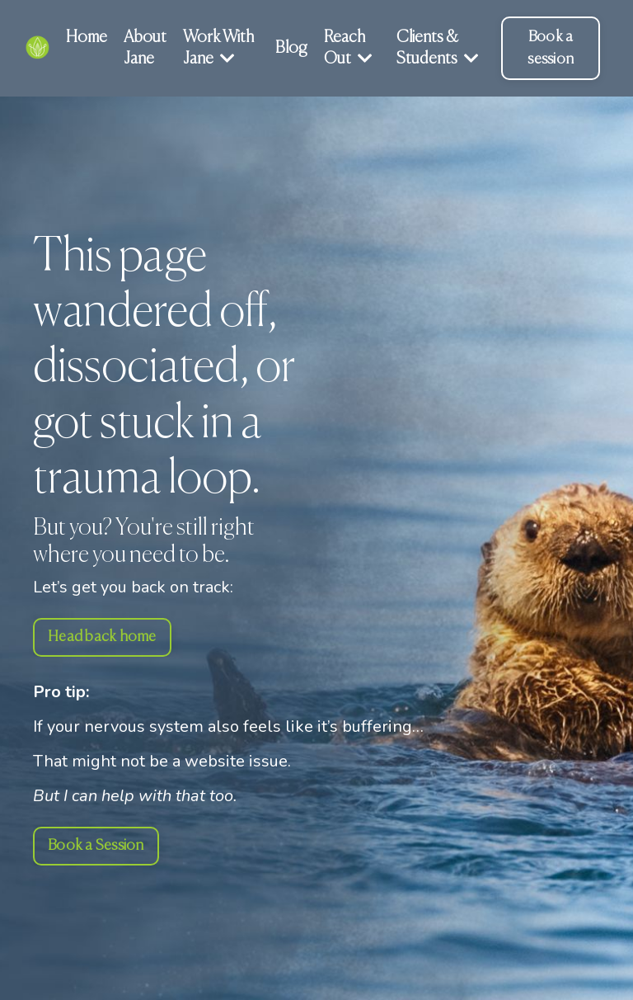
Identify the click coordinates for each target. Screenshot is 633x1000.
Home (86, 37)
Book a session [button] (551, 48)
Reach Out (348, 48)
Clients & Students (437, 48)
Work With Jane (218, 48)
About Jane (145, 48)
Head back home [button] (102, 637)
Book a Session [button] (96, 845)
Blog (291, 48)
